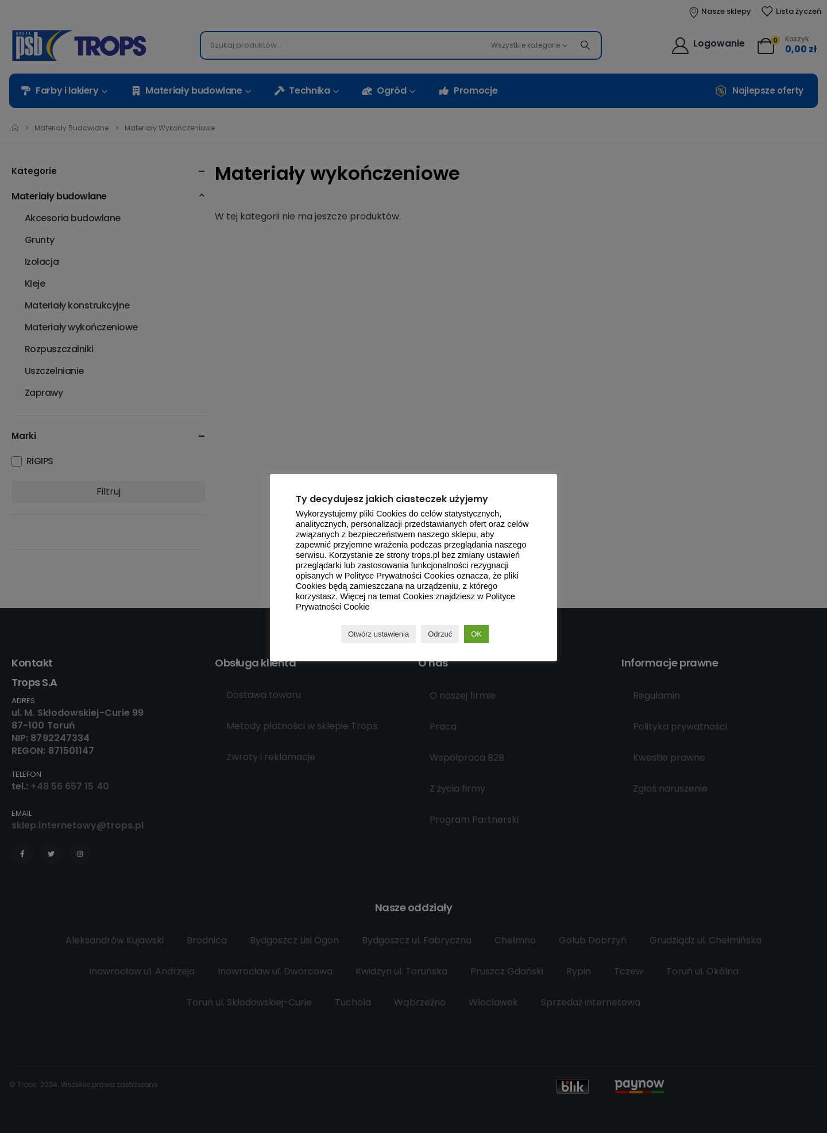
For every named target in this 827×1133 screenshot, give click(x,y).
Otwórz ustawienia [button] (378, 634)
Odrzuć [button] (440, 634)
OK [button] (476, 634)
